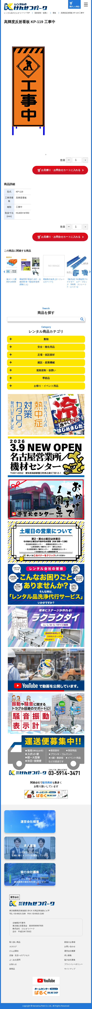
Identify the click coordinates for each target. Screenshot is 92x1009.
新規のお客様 (69, 942)
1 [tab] (46, 155)
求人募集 (68, 955)
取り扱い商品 (14, 942)
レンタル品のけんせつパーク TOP (17, 13)
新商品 (12, 969)
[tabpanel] (46, 91)
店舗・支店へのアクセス (19, 955)
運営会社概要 (69, 951)
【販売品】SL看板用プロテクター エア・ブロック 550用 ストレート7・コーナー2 (77, 271)
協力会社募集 (69, 960)
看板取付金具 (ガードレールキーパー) (54, 269)
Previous (5, 272)
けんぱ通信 (14, 951)
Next (89, 272)
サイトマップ (69, 969)
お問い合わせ (69, 946)
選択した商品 (74, 6)
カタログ (13, 946)
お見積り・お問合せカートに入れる (60, 170)
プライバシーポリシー (73, 964)
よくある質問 (14, 960)
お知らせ (13, 964)
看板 (54, 13)
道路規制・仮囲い (41, 13)
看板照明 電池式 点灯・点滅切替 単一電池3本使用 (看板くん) (30, 270)
